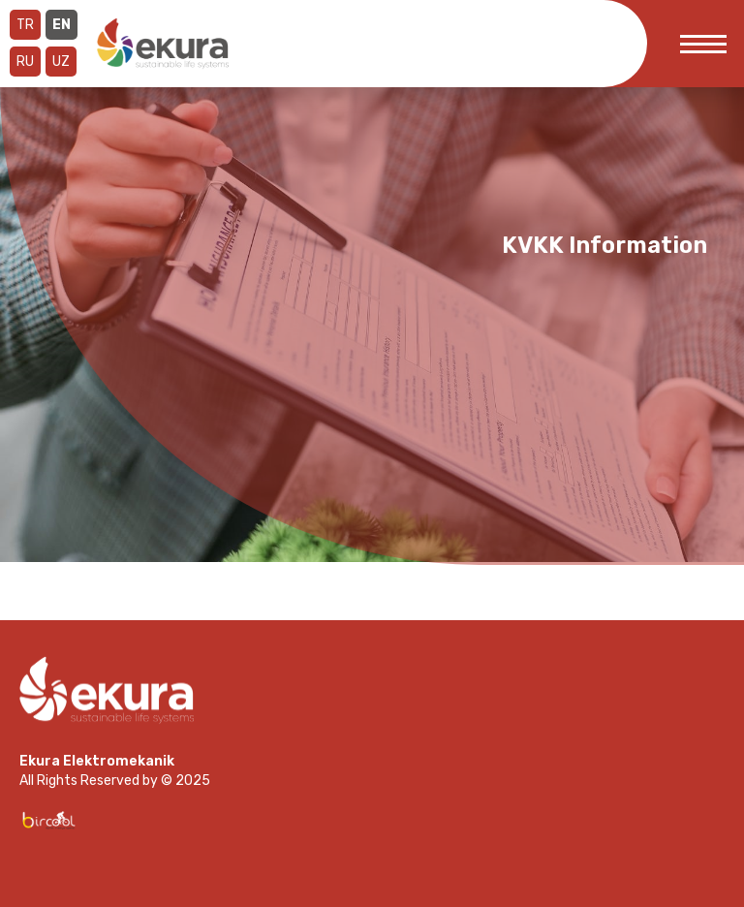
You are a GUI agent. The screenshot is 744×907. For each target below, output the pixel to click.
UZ (61, 61)
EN (61, 24)
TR (25, 24)
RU (25, 61)
